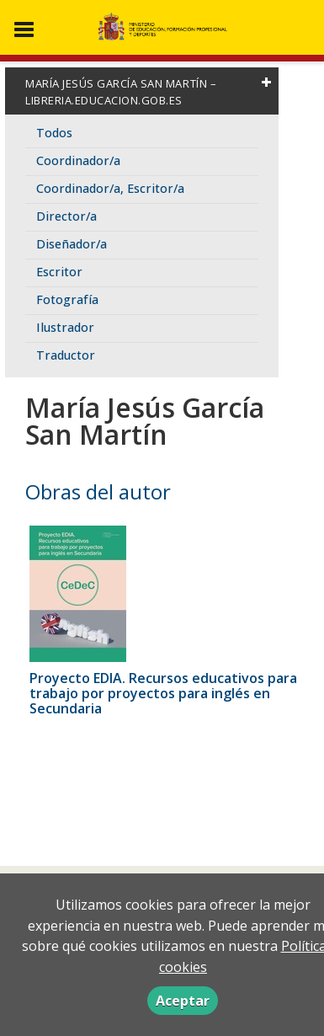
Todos (54, 133)
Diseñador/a (71, 244)
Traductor (65, 355)
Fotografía (67, 299)
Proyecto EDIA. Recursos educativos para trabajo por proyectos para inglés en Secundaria (163, 693)
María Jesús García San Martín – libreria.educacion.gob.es (120, 92)
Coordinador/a (78, 160)
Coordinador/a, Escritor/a (110, 188)
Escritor (59, 272)
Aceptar (183, 1000)
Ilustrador (65, 327)
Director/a (66, 216)
